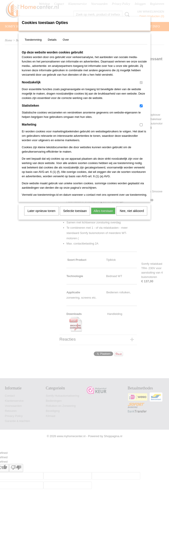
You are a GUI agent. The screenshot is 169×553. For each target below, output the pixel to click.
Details (52, 39)
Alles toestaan (103, 211)
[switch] (141, 82)
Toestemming (33, 39)
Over (66, 39)
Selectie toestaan (75, 211)
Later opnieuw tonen (41, 211)
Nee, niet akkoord (132, 211)
